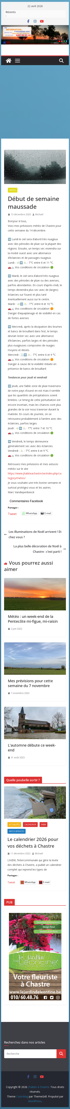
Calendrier (30, 824)
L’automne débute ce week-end (32, 748)
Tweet (12, 513)
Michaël (39, 214)
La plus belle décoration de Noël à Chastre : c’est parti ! (39, 549)
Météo (12, 190)
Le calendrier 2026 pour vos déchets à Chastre (32, 842)
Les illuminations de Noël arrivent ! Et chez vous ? (32, 534)
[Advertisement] (35, 102)
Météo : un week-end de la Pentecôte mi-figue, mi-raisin (33, 619)
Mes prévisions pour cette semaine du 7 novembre (30, 683)
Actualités (14, 824)
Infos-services (16, 831)
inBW (43, 824)
